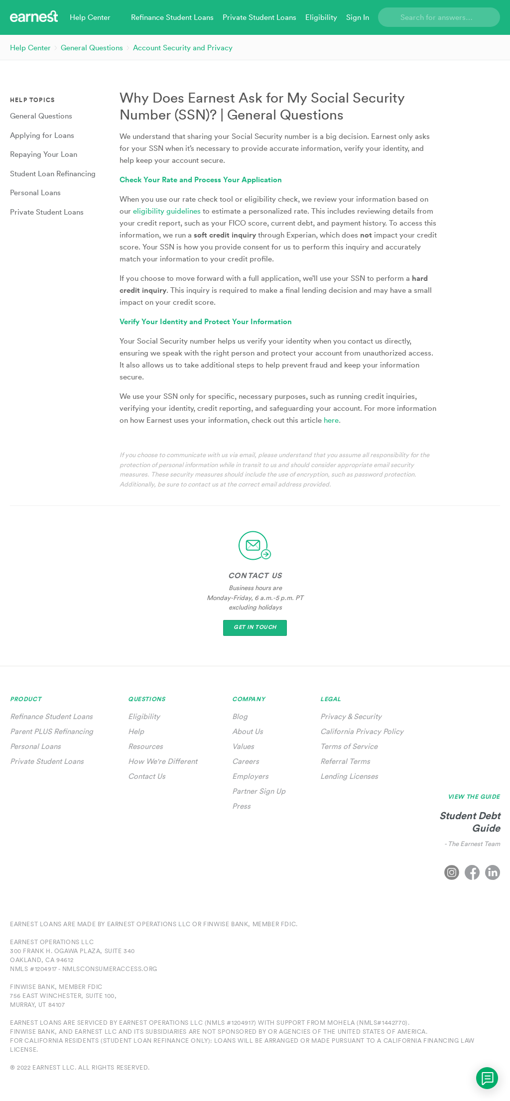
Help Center (30, 47)
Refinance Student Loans (51, 716)
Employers (250, 776)
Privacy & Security (351, 716)
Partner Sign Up (258, 791)
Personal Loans (35, 746)
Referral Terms (345, 761)
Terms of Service (349, 746)
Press (241, 806)
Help (136, 731)
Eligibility (144, 716)
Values (243, 746)
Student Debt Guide (469, 821)
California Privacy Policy (361, 731)
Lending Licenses (349, 776)
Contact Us (146, 776)
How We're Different (162, 761)
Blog (240, 716)
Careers (245, 761)
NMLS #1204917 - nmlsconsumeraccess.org (83, 969)
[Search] (439, 17)
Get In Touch (255, 627)
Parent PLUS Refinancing (51, 731)
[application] (487, 1078)
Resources (145, 746)
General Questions (92, 47)
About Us (247, 731)
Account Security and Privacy (183, 47)
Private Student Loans (47, 761)
